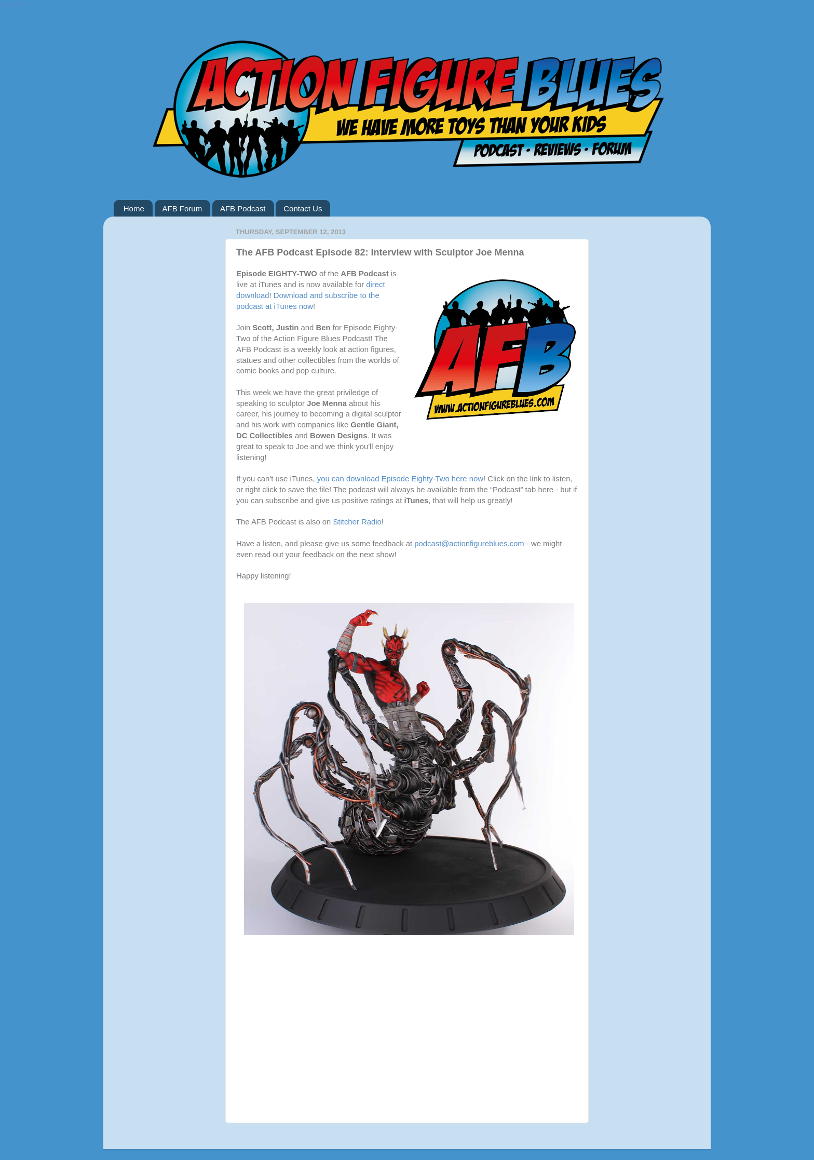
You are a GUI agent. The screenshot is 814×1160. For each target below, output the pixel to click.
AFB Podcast (243, 208)
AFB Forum (182, 208)
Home (134, 208)
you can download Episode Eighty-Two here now (400, 479)
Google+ (15, 4)
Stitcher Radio (357, 522)
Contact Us (302, 208)
